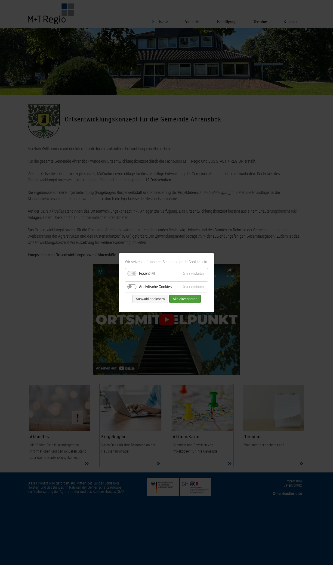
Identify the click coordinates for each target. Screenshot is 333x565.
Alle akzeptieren (185, 299)
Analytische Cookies (155, 286)
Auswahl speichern (150, 299)
